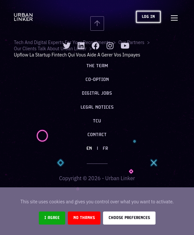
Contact (97, 135)
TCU (97, 121)
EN (89, 149)
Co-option (97, 80)
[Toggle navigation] (174, 17)
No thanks (84, 218)
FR (105, 149)
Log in (148, 17)
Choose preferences (129, 218)
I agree (52, 218)
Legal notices (97, 107)
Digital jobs (97, 93)
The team (97, 66)
